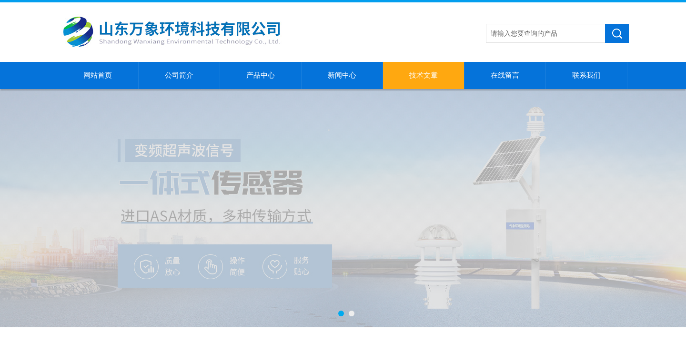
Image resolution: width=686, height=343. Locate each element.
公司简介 (179, 75)
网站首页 (97, 75)
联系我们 (586, 75)
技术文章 (423, 75)
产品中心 (260, 75)
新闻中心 (342, 75)
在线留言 (505, 75)
